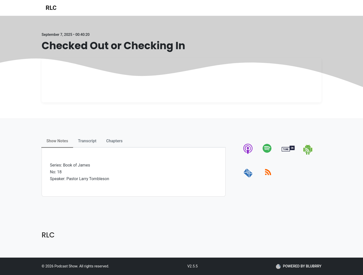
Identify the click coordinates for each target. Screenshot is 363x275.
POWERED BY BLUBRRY (298, 266)
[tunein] (288, 153)
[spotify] (268, 153)
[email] (248, 177)
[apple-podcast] (248, 153)
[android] (308, 153)
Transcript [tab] (87, 141)
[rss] (268, 177)
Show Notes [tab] (57, 141)
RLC (51, 7)
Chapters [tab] (114, 141)
